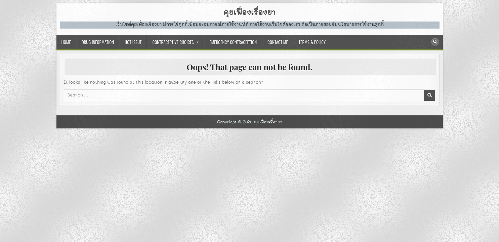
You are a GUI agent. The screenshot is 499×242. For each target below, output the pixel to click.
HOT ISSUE (133, 42)
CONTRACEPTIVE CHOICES (173, 42)
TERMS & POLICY (312, 42)
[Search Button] (435, 42)
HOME (66, 42)
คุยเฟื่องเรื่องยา (249, 12)
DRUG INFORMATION (98, 42)
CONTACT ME (277, 42)
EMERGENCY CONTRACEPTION (233, 42)
